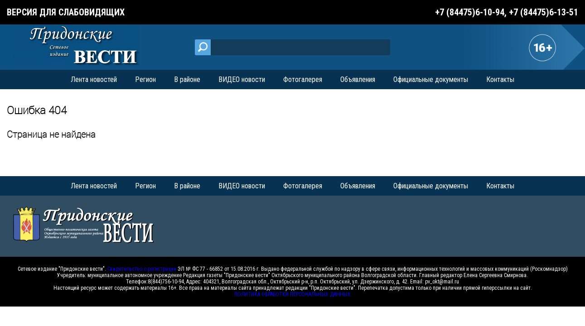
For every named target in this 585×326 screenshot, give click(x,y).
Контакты (500, 79)
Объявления (357, 79)
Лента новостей (94, 79)
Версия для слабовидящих (66, 12)
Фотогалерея (302, 79)
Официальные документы (430, 79)
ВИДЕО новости (241, 79)
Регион (145, 79)
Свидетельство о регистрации (141, 269)
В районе (187, 79)
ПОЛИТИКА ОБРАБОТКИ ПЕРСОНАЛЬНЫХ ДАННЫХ (292, 294)
